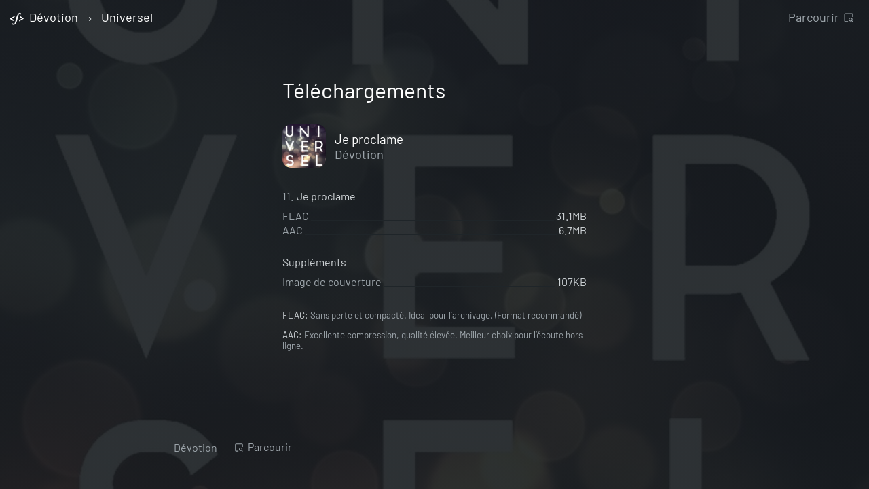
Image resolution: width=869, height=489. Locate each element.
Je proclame (369, 139)
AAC (292, 229)
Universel (127, 17)
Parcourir (821, 17)
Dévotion (359, 154)
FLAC (295, 215)
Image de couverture (332, 281)
